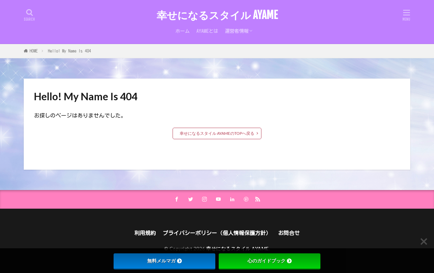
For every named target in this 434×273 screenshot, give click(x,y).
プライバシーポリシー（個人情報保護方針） (217, 233)
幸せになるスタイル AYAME (217, 15)
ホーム (182, 31)
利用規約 (145, 233)
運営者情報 (237, 31)
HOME (33, 51)
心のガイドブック (270, 261)
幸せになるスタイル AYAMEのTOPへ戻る (217, 133)
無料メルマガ (164, 261)
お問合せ (289, 233)
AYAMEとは (207, 31)
